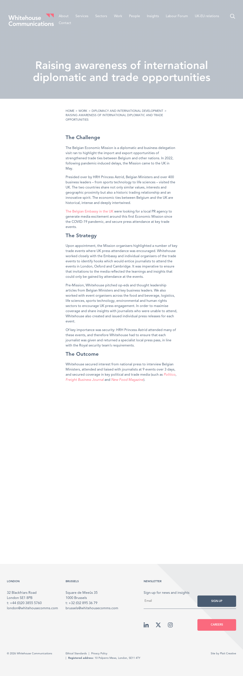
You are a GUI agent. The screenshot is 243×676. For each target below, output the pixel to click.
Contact (65, 23)
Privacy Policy (99, 653)
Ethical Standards (76, 653)
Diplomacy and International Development (127, 111)
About (64, 16)
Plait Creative (228, 653)
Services (81, 16)
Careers (217, 624)
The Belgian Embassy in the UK (89, 211)
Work (118, 16)
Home (70, 111)
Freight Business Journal (85, 380)
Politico (169, 375)
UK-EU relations (207, 16)
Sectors (101, 16)
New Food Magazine (127, 380)
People (134, 16)
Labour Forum (177, 16)
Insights (153, 16)
